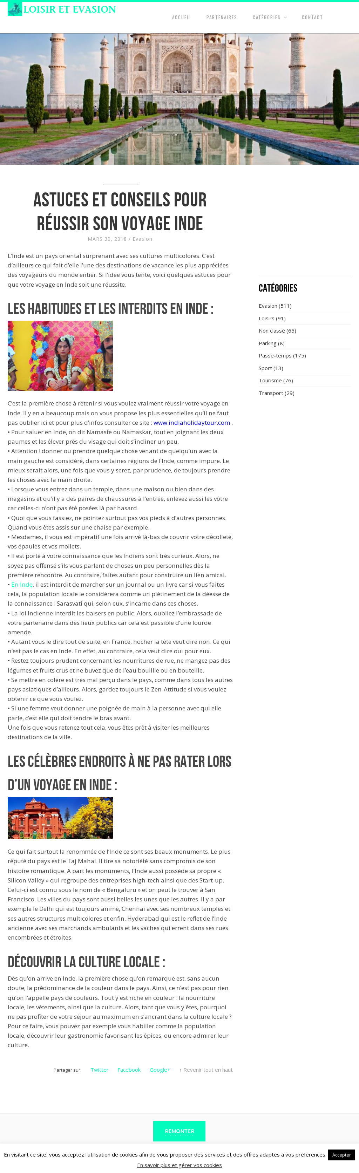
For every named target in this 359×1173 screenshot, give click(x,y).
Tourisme (270, 380)
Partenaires (221, 17)
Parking (268, 343)
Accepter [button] (341, 1155)
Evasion (143, 239)
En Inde (22, 584)
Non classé (272, 330)
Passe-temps (275, 355)
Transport (271, 392)
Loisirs (267, 318)
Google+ (160, 1069)
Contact (312, 17)
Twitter (99, 1069)
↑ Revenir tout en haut (206, 1069)
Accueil (181, 17)
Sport (265, 367)
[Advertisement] (305, 224)
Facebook (129, 1069)
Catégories (267, 17)
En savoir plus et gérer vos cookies (179, 1164)
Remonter (179, 1130)
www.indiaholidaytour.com (192, 422)
